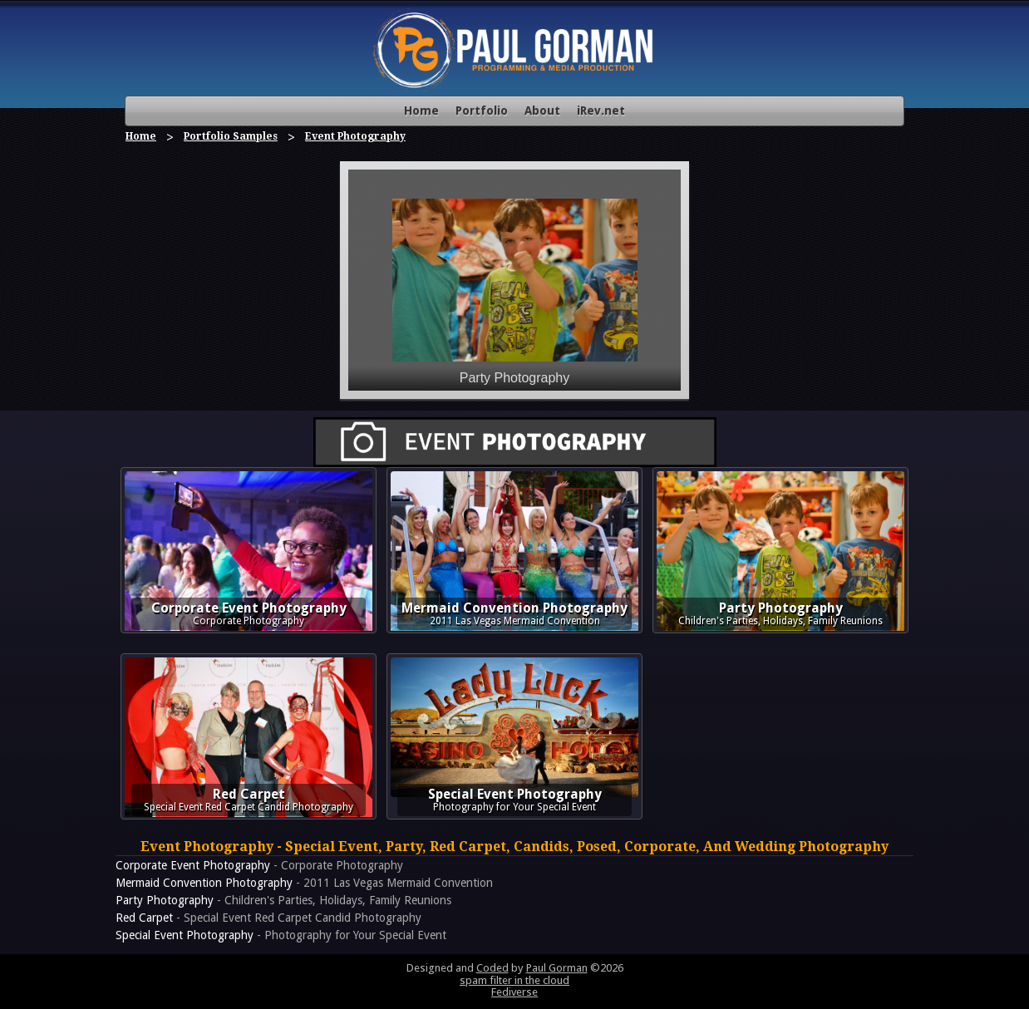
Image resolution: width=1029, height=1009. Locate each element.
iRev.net (601, 110)
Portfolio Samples (231, 136)
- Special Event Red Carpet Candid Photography (268, 917)
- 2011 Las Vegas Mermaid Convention (304, 882)
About (542, 110)
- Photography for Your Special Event (281, 935)
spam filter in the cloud (514, 980)
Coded (492, 968)
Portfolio (481, 110)
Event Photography (355, 136)
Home (421, 110)
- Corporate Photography (259, 865)
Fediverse (514, 992)
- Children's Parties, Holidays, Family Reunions (283, 900)
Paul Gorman (557, 968)
